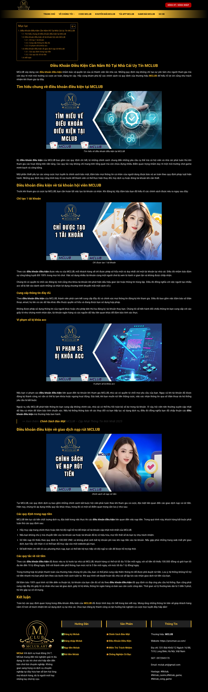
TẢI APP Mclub (126, 14)
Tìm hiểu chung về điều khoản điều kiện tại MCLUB (45, 34)
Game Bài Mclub (146, 14)
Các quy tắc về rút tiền (38, 55)
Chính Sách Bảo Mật (52, 421)
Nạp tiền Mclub (72, 647)
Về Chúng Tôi (67, 14)
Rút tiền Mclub (71, 654)
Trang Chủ (49, 14)
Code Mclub (85, 14)
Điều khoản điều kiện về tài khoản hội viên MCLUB (45, 37)
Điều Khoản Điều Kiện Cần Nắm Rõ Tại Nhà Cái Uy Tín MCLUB (47, 30)
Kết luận (28, 57)
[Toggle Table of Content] (71, 26)
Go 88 (162, 14)
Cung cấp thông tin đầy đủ (39, 43)
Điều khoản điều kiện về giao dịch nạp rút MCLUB (45, 49)
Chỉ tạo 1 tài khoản (36, 40)
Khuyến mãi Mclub (105, 14)
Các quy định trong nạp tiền (40, 52)
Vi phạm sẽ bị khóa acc (38, 46)
